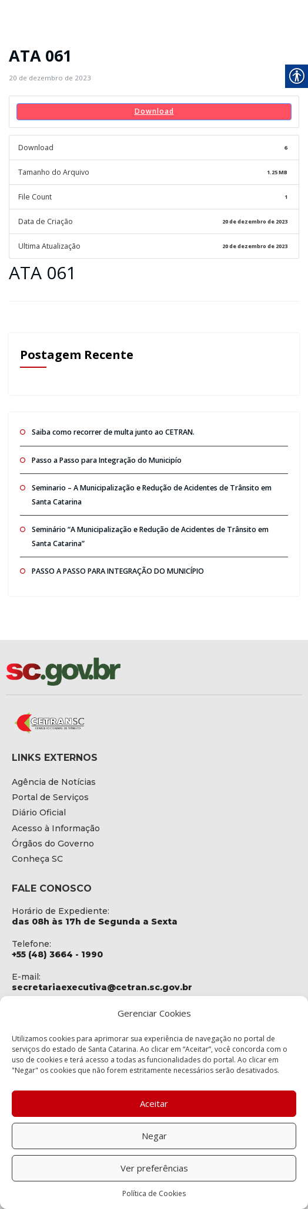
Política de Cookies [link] (154, 1193)
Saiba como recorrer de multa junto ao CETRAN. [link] (112, 429)
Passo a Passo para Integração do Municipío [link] (105, 456)
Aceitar (154, 1103)
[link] (48, 77)
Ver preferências (154, 1168)
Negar (154, 1136)
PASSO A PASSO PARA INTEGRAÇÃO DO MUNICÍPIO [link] (116, 565)
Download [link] (154, 111)
